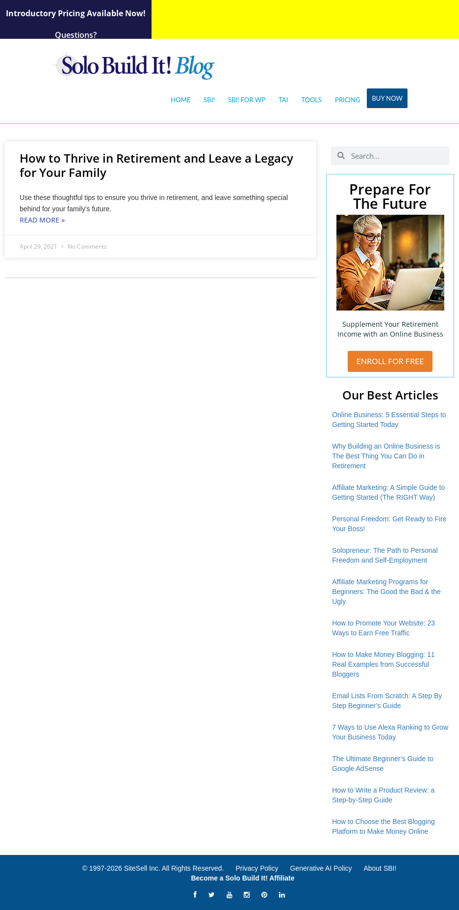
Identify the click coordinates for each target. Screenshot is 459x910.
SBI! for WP (246, 100)
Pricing (347, 100)
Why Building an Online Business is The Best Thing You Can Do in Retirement (386, 456)
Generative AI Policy (321, 868)
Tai (283, 100)
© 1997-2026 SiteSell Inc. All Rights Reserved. (153, 868)
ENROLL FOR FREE (390, 361)
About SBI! (379, 868)
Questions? (76, 34)
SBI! (209, 100)
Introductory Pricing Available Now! (76, 13)
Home (180, 100)
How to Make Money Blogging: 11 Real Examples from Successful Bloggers (383, 664)
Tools (311, 100)
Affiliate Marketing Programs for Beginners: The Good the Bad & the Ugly (386, 591)
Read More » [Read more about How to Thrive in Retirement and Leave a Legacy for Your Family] (42, 220)
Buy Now (387, 98)
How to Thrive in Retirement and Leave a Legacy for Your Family (156, 165)
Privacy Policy (256, 868)
